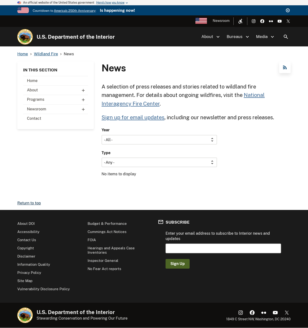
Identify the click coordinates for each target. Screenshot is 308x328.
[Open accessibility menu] (240, 21)
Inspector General (103, 261)
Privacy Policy (29, 273)
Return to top (29, 203)
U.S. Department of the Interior (76, 37)
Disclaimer (26, 256)
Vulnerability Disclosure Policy (43, 289)
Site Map (24, 281)
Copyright (25, 248)
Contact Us (26, 240)
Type (106, 153)
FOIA (92, 240)
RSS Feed (285, 67)
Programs (57, 99)
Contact (34, 118)
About (57, 90)
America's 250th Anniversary (75, 11)
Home (32, 80)
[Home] (25, 36)
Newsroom (221, 20)
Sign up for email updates (133, 117)
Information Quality (33, 264)
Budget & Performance (107, 223)
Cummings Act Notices (107, 232)
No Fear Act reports (104, 269)
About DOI (26, 223)
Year (106, 130)
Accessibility (28, 232)
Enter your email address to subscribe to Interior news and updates (218, 236)
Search (286, 37)
